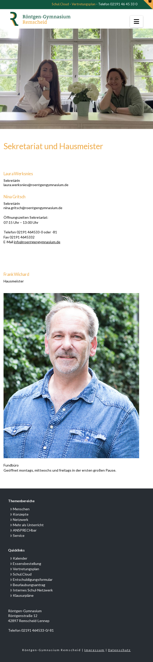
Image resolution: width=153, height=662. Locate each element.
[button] (136, 21)
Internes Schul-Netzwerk (31, 590)
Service (17, 535)
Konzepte (19, 514)
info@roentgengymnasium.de (37, 242)
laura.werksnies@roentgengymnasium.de (36, 185)
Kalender (18, 558)
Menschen (20, 509)
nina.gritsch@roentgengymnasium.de (33, 208)
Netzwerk (19, 519)
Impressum (94, 650)
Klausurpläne (22, 595)
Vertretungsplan (83, 4)
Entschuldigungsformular (31, 579)
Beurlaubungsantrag (27, 585)
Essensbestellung (25, 563)
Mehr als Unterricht (27, 525)
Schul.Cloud (60, 4)
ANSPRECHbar (23, 530)
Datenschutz (119, 650)
